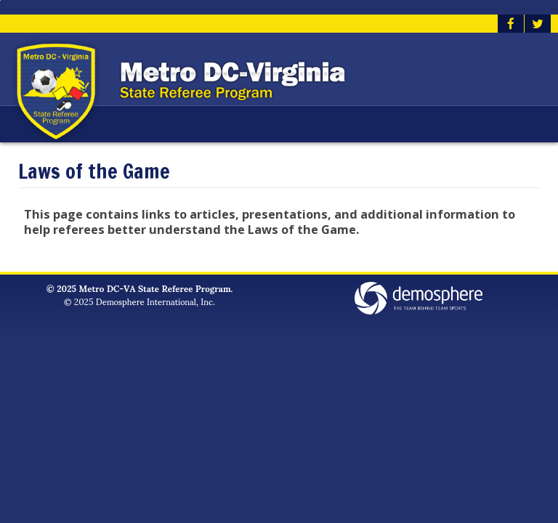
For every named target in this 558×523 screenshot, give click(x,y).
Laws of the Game (94, 172)
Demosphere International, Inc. (155, 301)
